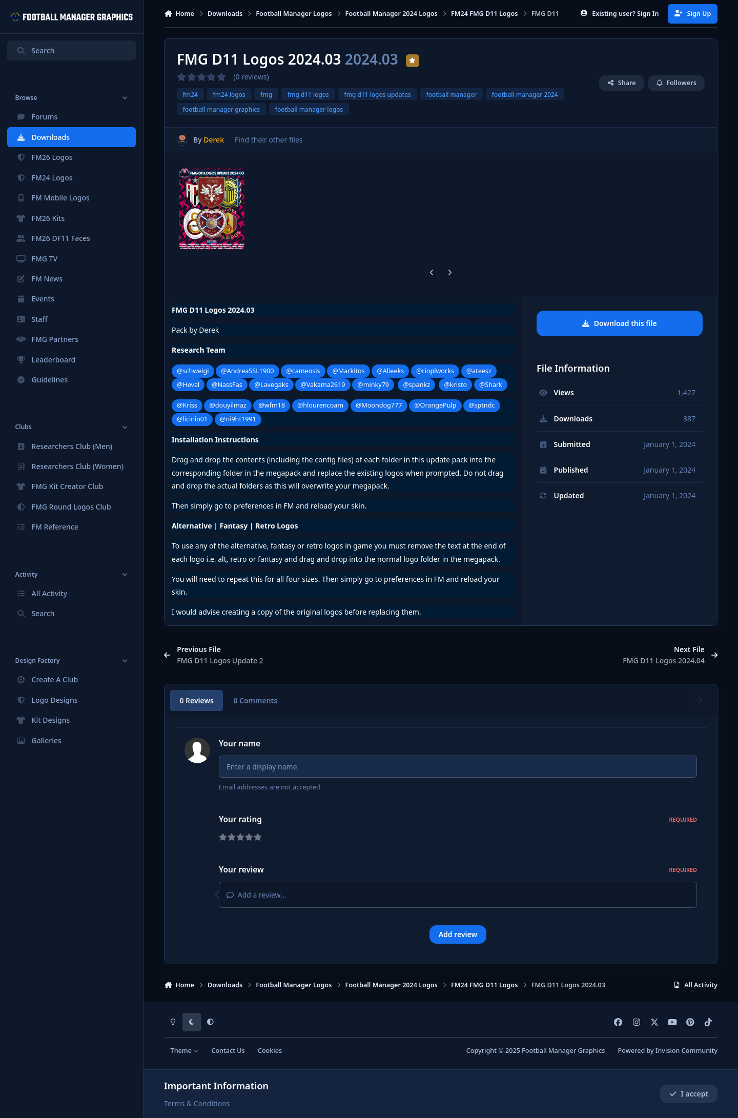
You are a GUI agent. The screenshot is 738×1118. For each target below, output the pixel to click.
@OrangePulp (435, 405)
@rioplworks (435, 371)
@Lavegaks (272, 384)
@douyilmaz (228, 405)
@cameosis (303, 371)
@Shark (490, 384)
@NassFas (227, 384)
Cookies (270, 1050)
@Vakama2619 (322, 384)
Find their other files (269, 140)
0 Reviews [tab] (196, 700)
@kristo (455, 384)
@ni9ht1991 (238, 419)
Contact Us (227, 1050)
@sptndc (481, 405)
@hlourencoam (320, 405)
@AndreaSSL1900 (247, 371)
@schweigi (193, 371)
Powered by (667, 1050)
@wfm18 (271, 405)
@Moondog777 (379, 405)
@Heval (188, 384)
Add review (458, 934)
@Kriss (187, 405)
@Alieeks (390, 371)
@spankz (416, 384)
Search (35, 50)
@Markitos (348, 371)
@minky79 (373, 384)
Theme (185, 1050)
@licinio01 (192, 419)
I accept (688, 1094)
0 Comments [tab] (255, 700)
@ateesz (478, 371)
